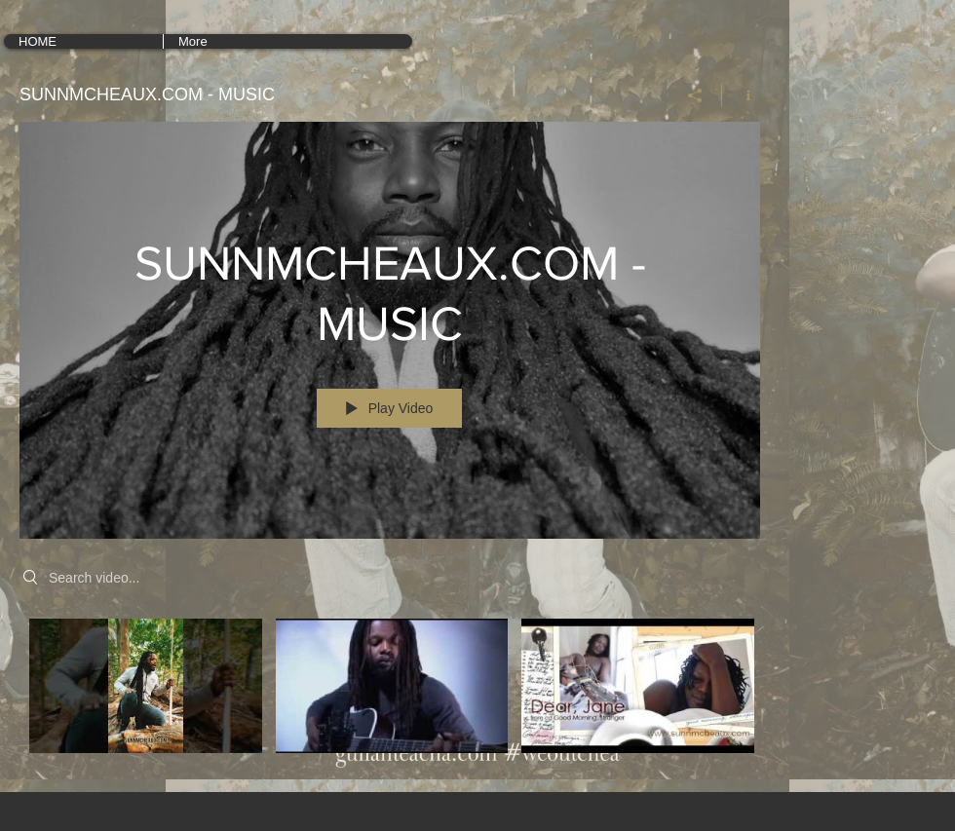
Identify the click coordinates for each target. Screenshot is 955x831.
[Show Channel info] (741, 95)
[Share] (695, 95)
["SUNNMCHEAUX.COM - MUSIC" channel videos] (389, 691)
